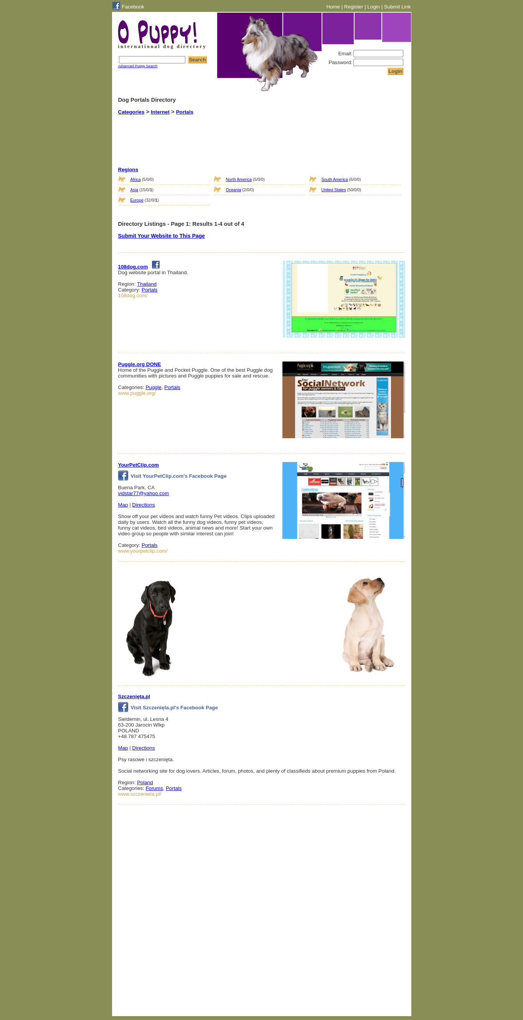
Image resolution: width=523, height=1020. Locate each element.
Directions (143, 505)
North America (239, 179)
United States (334, 189)
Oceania (233, 189)
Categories (131, 112)
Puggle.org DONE (139, 364)
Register (353, 7)
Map (123, 505)
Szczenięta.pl (134, 696)
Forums (154, 788)
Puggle (153, 387)
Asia (134, 189)
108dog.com (133, 267)
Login (373, 7)
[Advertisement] (252, 134)
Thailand (147, 284)
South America (335, 179)
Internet (160, 112)
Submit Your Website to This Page (161, 236)
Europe (137, 200)
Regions (128, 169)
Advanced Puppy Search (138, 66)
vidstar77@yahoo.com (143, 493)
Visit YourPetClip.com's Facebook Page (172, 476)
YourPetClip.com (138, 465)
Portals (184, 112)
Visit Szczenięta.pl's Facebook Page (168, 707)
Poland (145, 782)
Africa (135, 179)
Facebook (133, 7)
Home (333, 7)
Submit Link (397, 7)
